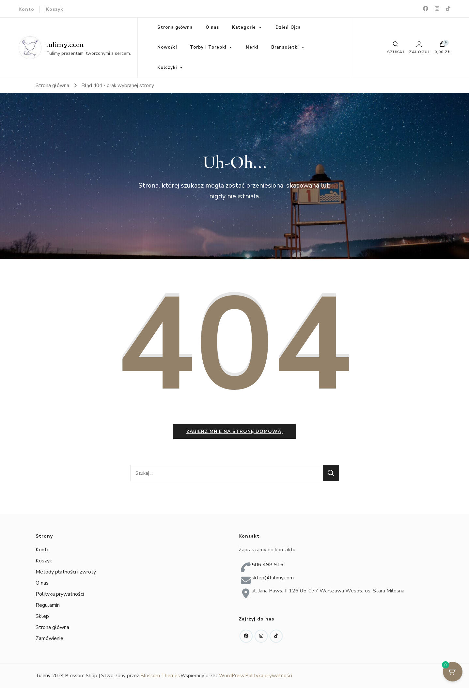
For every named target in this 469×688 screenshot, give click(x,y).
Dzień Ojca (288, 27)
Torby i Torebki (208, 47)
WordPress (231, 675)
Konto (26, 9)
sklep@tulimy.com (273, 577)
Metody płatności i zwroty (66, 571)
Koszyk (54, 9)
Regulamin (48, 605)
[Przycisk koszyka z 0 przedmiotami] (452, 671)
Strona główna (175, 27)
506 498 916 (268, 564)
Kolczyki (167, 67)
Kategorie (244, 27)
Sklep (42, 616)
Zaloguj (419, 47)
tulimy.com (65, 44)
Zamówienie (49, 638)
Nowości (167, 47)
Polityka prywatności (60, 594)
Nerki (252, 47)
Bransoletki (285, 47)
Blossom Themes (160, 675)
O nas (212, 27)
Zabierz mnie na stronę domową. (234, 431)
